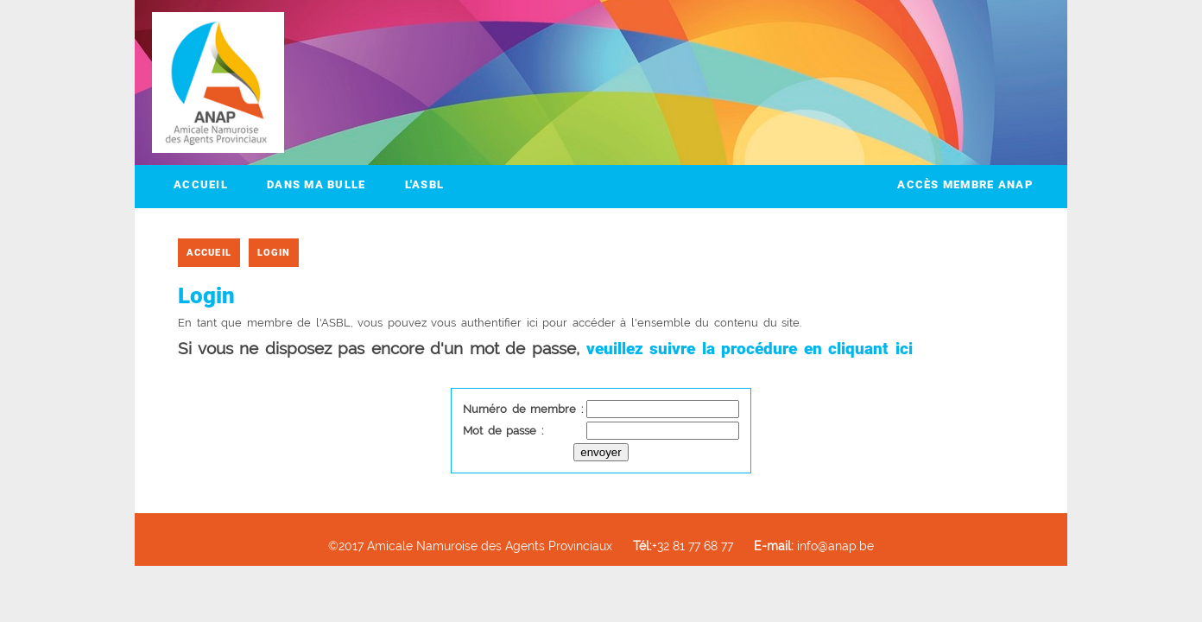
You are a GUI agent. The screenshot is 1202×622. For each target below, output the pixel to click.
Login (274, 252)
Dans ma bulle (316, 184)
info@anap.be (814, 545)
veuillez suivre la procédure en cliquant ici (749, 349)
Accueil (201, 184)
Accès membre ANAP (965, 184)
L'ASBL (425, 184)
